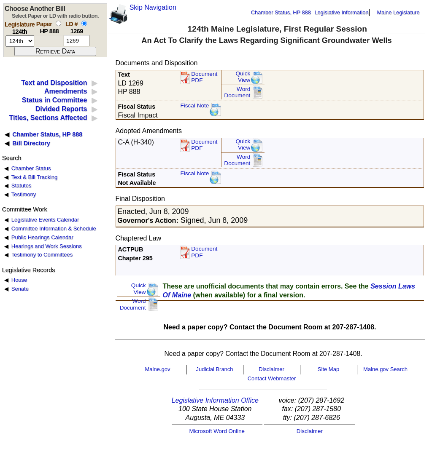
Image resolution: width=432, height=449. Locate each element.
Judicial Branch (214, 369)
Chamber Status (31, 168)
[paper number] (49, 40)
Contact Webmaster (272, 378)
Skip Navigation (153, 7)
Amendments (65, 91)
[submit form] (55, 51)
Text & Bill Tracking (34, 177)
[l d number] (76, 40)
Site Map (328, 369)
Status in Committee (54, 100)
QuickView (243, 76)
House (19, 280)
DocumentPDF (204, 145)
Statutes (21, 185)
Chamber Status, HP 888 (281, 12)
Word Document (237, 92)
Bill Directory (31, 143)
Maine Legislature (398, 12)
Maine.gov (157, 369)
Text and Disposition (54, 82)
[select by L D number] (84, 23)
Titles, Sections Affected (48, 117)
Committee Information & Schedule (53, 228)
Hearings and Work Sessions (46, 246)
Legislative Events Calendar (45, 219)
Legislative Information (341, 12)
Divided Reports (61, 108)
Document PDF (204, 77)
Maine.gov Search (385, 369)
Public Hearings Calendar (42, 237)
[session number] (19, 41)
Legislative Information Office (215, 400)
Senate (20, 289)
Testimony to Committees (42, 254)
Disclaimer (271, 369)
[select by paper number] (58, 23)
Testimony (23, 194)
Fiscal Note (194, 105)
